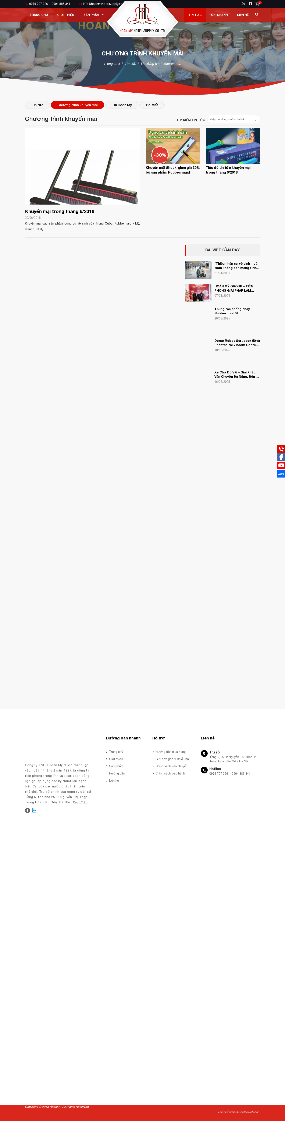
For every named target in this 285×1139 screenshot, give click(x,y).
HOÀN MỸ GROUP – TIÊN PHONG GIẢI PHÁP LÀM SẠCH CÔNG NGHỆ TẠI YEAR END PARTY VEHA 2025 (236, 288)
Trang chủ (39, 15)
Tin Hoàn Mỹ (122, 105)
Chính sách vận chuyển (172, 766)
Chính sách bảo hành (170, 773)
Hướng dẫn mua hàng (171, 751)
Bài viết (152, 105)
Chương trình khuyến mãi (77, 105)
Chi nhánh (219, 15)
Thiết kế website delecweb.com (239, 1112)
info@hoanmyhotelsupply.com (102, 4)
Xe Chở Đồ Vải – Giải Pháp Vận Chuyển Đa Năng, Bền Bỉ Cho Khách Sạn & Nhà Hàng (236, 374)
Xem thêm (80, 802)
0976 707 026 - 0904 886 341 (47, 4)
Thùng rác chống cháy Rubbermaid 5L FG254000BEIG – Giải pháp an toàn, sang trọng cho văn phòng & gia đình (237, 311)
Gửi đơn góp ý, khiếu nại (172, 759)
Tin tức (195, 15)
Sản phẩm (93, 15)
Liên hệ (243, 15)
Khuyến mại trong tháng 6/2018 (59, 211)
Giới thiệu (65, 15)
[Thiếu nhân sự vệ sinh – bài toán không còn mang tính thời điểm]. (236, 265)
